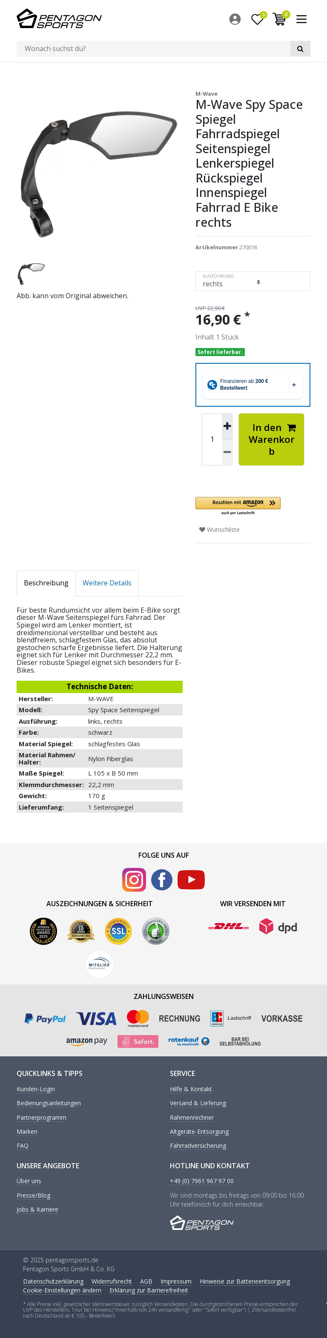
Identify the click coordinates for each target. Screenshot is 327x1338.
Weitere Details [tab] (107, 582)
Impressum (176, 1281)
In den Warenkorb (272, 438)
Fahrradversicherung (198, 1145)
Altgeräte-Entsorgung (199, 1131)
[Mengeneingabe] (212, 439)
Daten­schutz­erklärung (53, 1281)
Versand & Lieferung (198, 1102)
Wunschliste (219, 529)
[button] (252, 505)
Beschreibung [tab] (46, 582)
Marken (27, 1131)
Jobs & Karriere (37, 1208)
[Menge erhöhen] (227, 426)
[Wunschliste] (258, 19)
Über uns (29, 1180)
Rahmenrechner (192, 1117)
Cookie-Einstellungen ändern (62, 1290)
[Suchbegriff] (153, 49)
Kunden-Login (36, 1088)
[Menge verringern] (227, 452)
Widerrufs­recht (112, 1281)
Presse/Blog (33, 1194)
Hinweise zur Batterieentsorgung (245, 1281)
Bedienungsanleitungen (49, 1102)
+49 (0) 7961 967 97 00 (202, 1180)
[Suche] (300, 49)
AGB (146, 1281)
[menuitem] (237, 19)
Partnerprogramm (41, 1117)
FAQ (23, 1145)
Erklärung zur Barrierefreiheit (148, 1290)
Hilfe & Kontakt (191, 1088)
